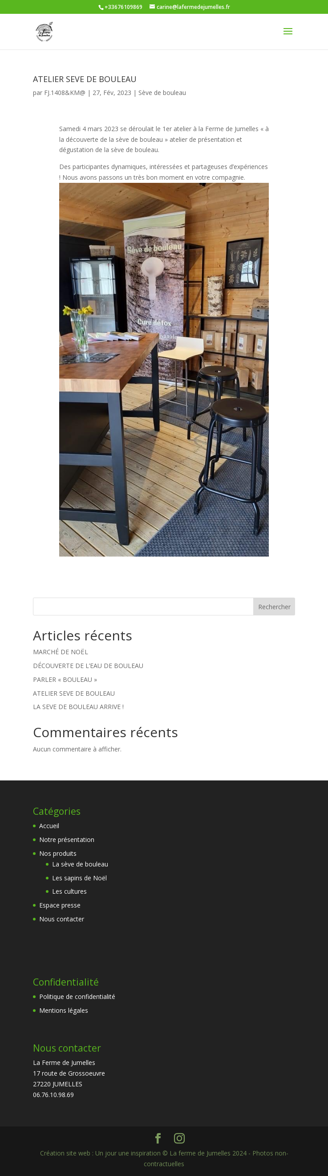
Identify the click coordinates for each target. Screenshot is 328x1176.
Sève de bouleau (162, 92)
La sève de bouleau (80, 864)
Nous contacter (61, 919)
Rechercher (274, 606)
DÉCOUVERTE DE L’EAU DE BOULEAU (88, 665)
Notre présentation (66, 839)
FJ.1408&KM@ (64, 92)
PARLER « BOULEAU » (65, 679)
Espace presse (60, 905)
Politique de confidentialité (77, 996)
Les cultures (69, 891)
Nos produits (58, 853)
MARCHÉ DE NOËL (60, 652)
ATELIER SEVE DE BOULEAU (85, 79)
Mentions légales (63, 1010)
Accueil (49, 825)
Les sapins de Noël (79, 878)
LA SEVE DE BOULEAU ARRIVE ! (78, 706)
